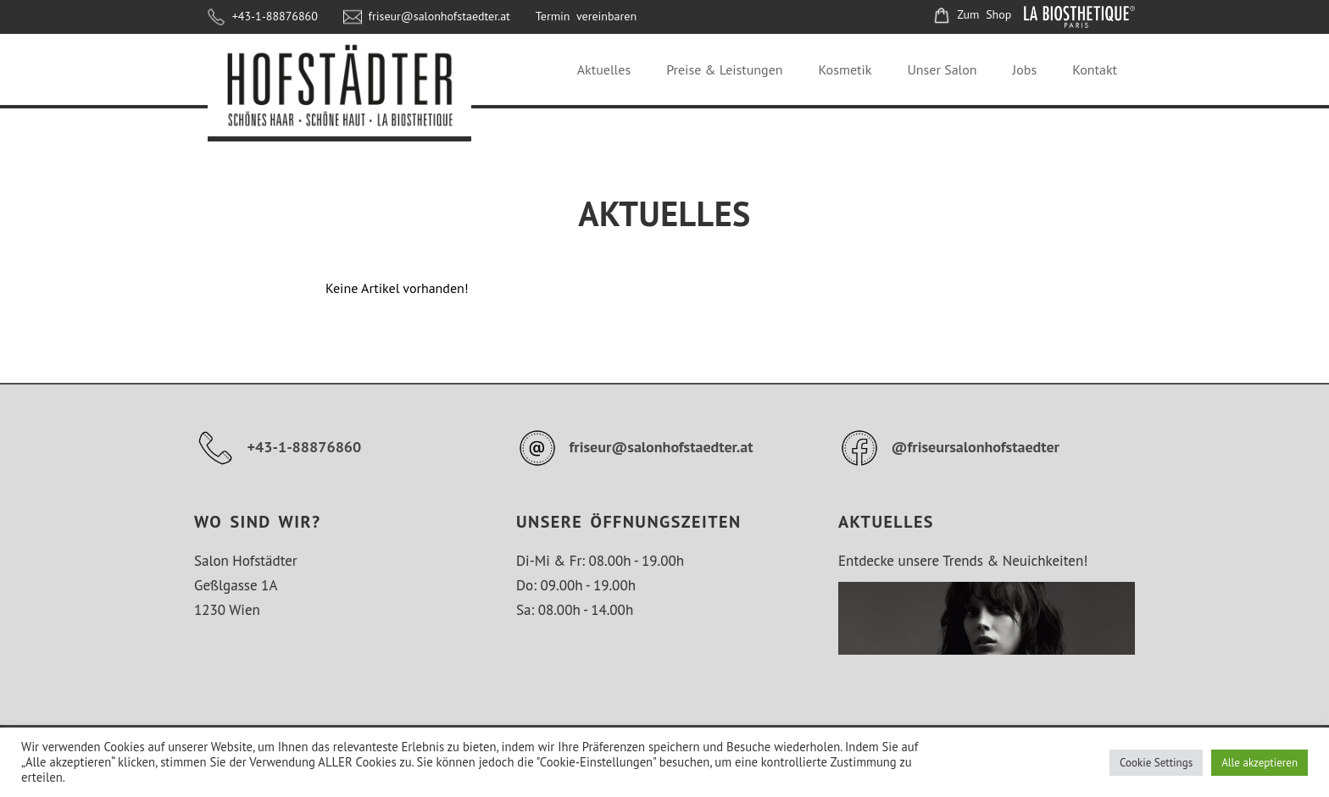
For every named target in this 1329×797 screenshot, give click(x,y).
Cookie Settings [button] (1156, 762)
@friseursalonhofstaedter (948, 447)
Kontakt (1094, 69)
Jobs (1025, 69)
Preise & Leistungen (724, 69)
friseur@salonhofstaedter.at (426, 16)
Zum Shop (972, 14)
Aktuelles (604, 69)
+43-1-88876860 (262, 16)
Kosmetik (845, 69)
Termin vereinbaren (586, 16)
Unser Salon (941, 69)
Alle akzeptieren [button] (1259, 762)
